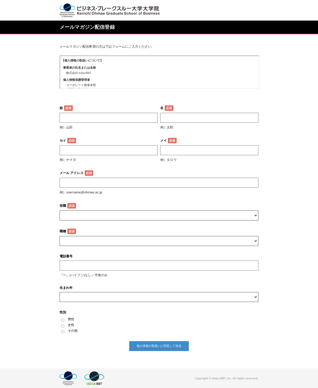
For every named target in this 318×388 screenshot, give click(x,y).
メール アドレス (71, 173)
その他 (73, 330)
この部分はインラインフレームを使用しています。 (159, 72)
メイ (163, 140)
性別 (63, 312)
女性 (71, 325)
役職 (63, 206)
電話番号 (66, 256)
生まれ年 (66, 288)
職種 (63, 231)
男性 (71, 319)
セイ (63, 140)
